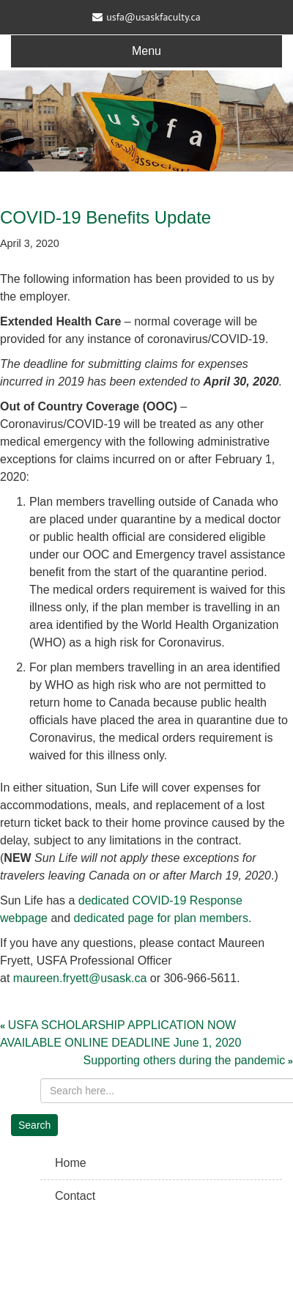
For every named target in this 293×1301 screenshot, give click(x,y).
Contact (75, 1196)
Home (70, 1163)
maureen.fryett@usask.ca (80, 978)
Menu (146, 51)
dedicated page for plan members (161, 918)
